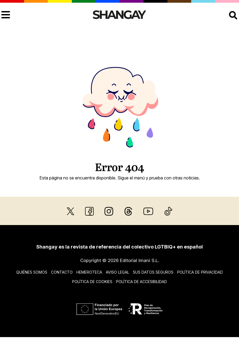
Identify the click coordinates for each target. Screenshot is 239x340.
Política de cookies (92, 281)
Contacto (62, 272)
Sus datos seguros (153, 272)
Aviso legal (117, 272)
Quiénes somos (31, 272)
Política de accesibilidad (141, 281)
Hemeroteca (89, 272)
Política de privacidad (200, 272)
